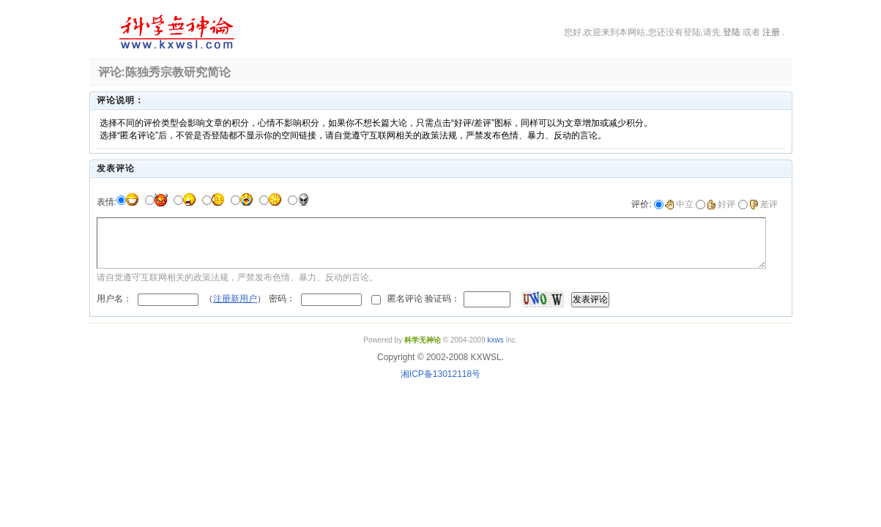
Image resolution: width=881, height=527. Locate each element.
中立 (679, 204)
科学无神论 (174, 32)
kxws (495, 340)
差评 (763, 204)
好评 (721, 204)
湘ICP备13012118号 (440, 374)
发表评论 (590, 299)
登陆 (731, 32)
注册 (771, 32)
